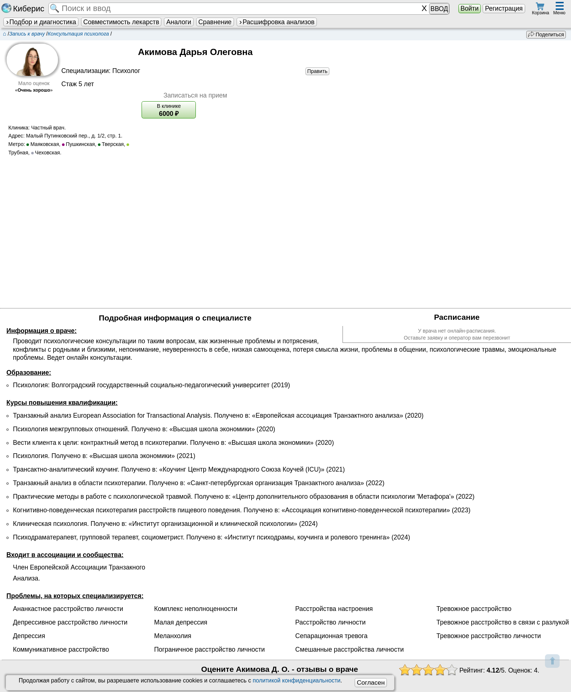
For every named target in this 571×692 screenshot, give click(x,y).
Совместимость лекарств (121, 22)
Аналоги (178, 22)
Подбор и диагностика (41, 22)
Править (317, 71)
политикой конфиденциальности (296, 680)
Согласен (371, 682)
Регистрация (504, 8)
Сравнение (214, 22)
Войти (470, 8)
